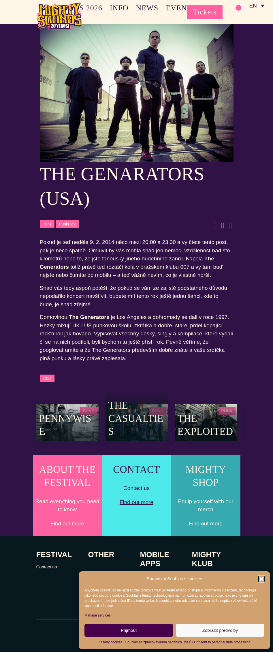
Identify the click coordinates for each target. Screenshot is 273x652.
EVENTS (181, 8)
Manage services (97, 615)
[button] (261, 579)
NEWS (147, 8)
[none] (256, 5)
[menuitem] (256, 5)
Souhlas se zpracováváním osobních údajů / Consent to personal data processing (188, 642)
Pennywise (65, 425)
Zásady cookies (110, 642)
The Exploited (205, 425)
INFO (119, 8)
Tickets (205, 12)
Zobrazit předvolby (220, 630)
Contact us (46, 567)
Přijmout (129, 630)
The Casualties (135, 418)
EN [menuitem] (253, 6)
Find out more (67, 524)
